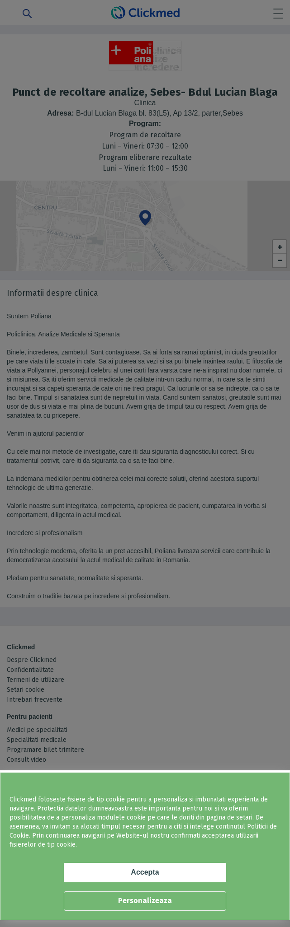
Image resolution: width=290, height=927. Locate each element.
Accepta (145, 872)
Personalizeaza (145, 900)
